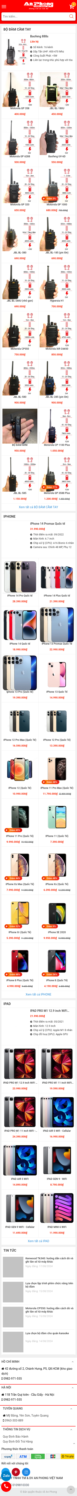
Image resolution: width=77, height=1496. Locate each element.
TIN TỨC (9, 1250)
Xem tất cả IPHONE (38, 994)
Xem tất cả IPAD (38, 1241)
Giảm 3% (51, 198)
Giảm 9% (51, 926)
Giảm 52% (15, 926)
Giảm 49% (15, 830)
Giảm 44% (15, 878)
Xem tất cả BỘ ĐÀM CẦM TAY (38, 507)
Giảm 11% (52, 487)
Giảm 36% (52, 974)
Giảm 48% (52, 782)
